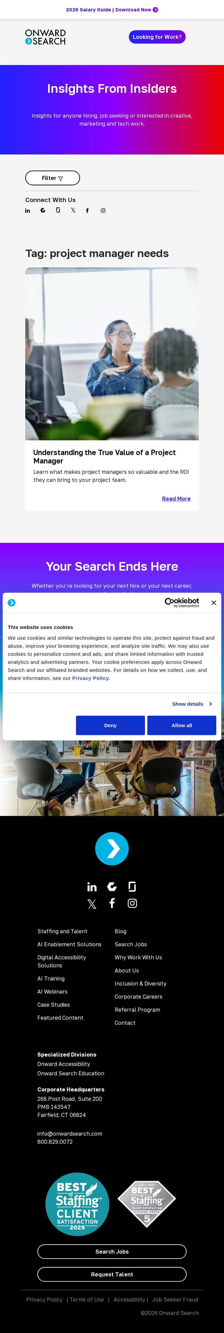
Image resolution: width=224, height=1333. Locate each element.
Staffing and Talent (62, 931)
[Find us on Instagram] (104, 210)
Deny (110, 725)
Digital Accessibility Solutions (61, 961)
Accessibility (129, 1299)
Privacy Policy (44, 1299)
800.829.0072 (55, 1141)
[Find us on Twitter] (74, 210)
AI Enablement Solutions (69, 944)
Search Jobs (131, 944)
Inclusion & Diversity (140, 983)
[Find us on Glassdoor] (59, 210)
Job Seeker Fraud (175, 1299)
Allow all (182, 725)
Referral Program (137, 1009)
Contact (125, 1022)
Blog (120, 931)
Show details (187, 704)
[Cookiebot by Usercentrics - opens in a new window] (169, 603)
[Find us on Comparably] (43, 210)
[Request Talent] (112, 1274)
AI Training (51, 978)
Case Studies (53, 1004)
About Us (127, 970)
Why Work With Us (138, 957)
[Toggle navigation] (195, 37)
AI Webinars (52, 991)
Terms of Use (87, 1299)
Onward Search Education (70, 1073)
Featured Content (60, 1017)
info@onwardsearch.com (69, 1133)
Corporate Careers (138, 996)
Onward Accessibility (63, 1064)
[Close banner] (214, 602)
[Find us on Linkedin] (28, 210)
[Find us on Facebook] (89, 210)
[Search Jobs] (112, 1251)
